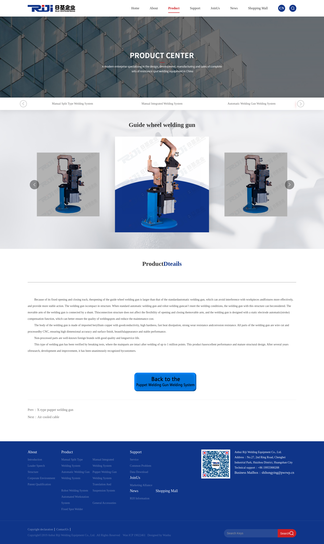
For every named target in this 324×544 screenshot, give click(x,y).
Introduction (35, 459)
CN (281, 8)
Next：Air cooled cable (43, 417)
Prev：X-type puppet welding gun (50, 410)
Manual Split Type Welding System (72, 103)
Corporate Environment (41, 478)
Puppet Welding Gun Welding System (105, 475)
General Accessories (104, 503)
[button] (289, 184)
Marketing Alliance (141, 485)
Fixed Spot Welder (72, 509)
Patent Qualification (39, 484)
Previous (23, 103)
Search (284, 533)
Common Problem (140, 465)
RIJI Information (139, 498)
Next (300, 103)
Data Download (139, 472)
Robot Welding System (74, 490)
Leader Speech (36, 465)
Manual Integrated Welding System (162, 103)
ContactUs (63, 529)
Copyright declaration (41, 529)
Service (134, 459)
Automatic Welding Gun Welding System (251, 103)
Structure (33, 472)
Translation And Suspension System (104, 487)
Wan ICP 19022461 (134, 535)
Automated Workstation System (75, 500)
